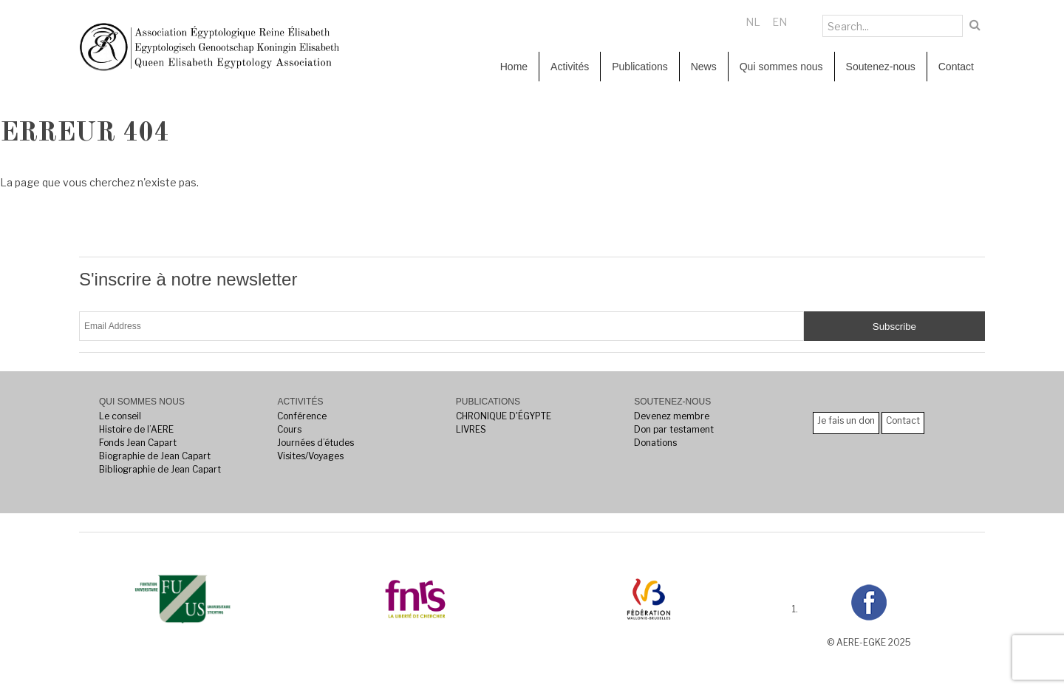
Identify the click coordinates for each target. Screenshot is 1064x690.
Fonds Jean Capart (138, 442)
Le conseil (120, 416)
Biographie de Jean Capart (155, 455)
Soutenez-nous (880, 66)
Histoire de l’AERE (136, 429)
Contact (956, 66)
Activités (569, 66)
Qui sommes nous (781, 66)
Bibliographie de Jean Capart (160, 469)
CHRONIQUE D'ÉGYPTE (503, 416)
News (704, 66)
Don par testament (674, 429)
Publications (640, 66)
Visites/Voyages (310, 455)
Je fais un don (846, 420)
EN (779, 22)
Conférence (302, 416)
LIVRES (471, 429)
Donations (655, 442)
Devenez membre (671, 416)
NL (753, 22)
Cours (289, 429)
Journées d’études (315, 442)
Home (514, 66)
